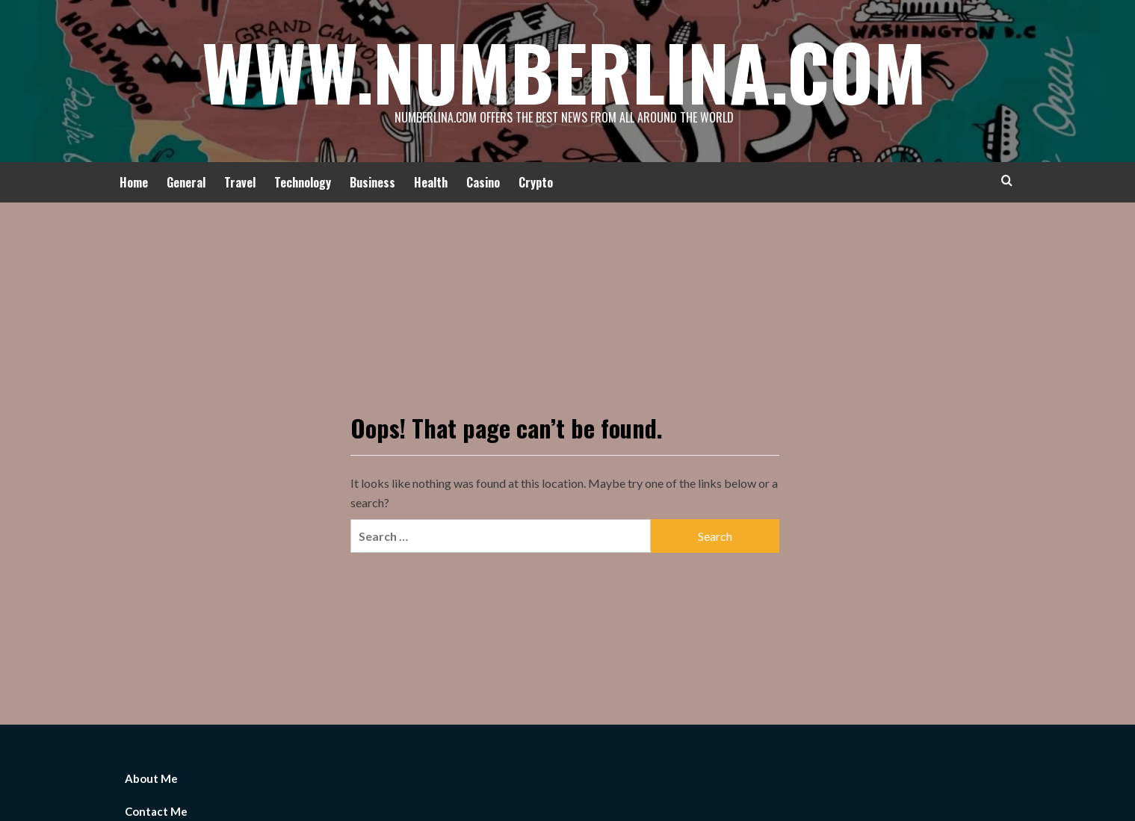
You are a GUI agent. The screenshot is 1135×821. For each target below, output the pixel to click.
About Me (151, 778)
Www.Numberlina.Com (564, 71)
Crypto (536, 182)
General (186, 182)
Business (372, 182)
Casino (483, 182)
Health (431, 182)
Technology (302, 182)
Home (134, 182)
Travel (240, 182)
